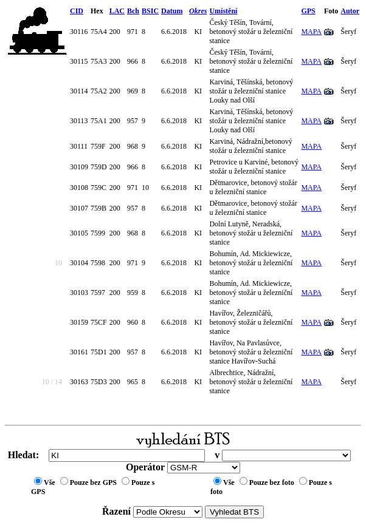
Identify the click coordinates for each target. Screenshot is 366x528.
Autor (349, 11)
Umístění (223, 11)
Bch (133, 11)
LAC (117, 11)
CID (76, 11)
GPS (308, 11)
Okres (198, 11)
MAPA (311, 31)
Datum (171, 11)
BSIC (150, 11)
